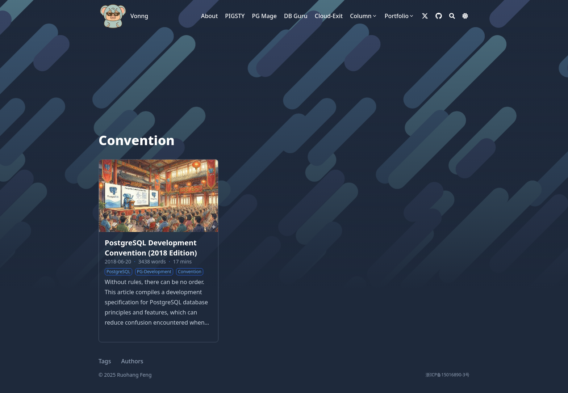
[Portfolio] (399, 16)
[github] (438, 16)
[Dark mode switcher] (465, 16)
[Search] (452, 16)
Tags (105, 361)
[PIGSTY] (235, 16)
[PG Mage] (264, 16)
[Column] (363, 16)
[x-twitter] (425, 16)
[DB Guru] (296, 16)
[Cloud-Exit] (329, 16)
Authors (132, 361)
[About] (209, 16)
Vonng (139, 16)
